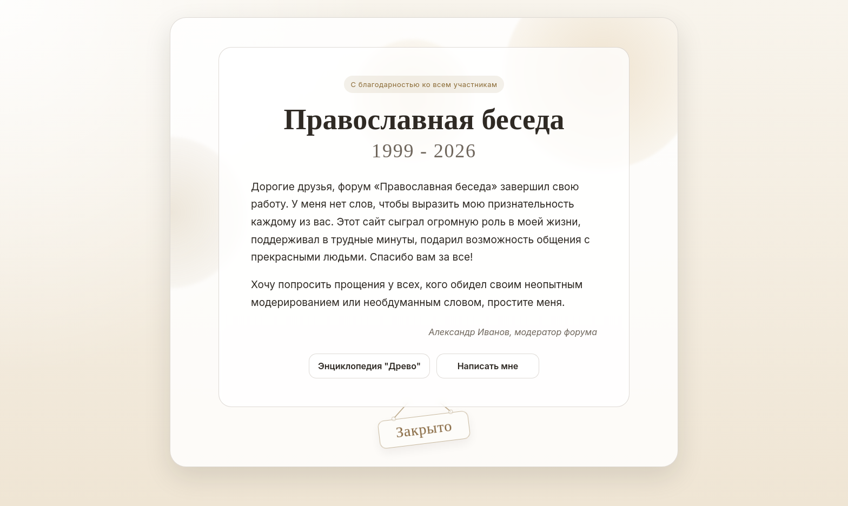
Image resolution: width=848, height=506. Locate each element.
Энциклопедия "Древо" (369, 366)
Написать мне (488, 366)
